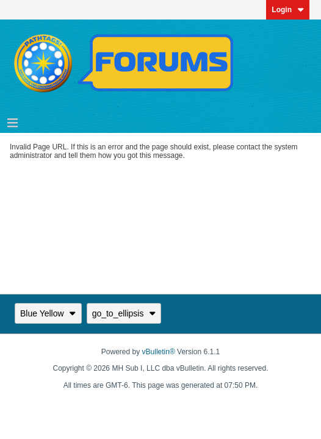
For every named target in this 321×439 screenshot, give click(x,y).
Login (288, 9)
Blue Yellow (48, 313)
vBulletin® (158, 352)
